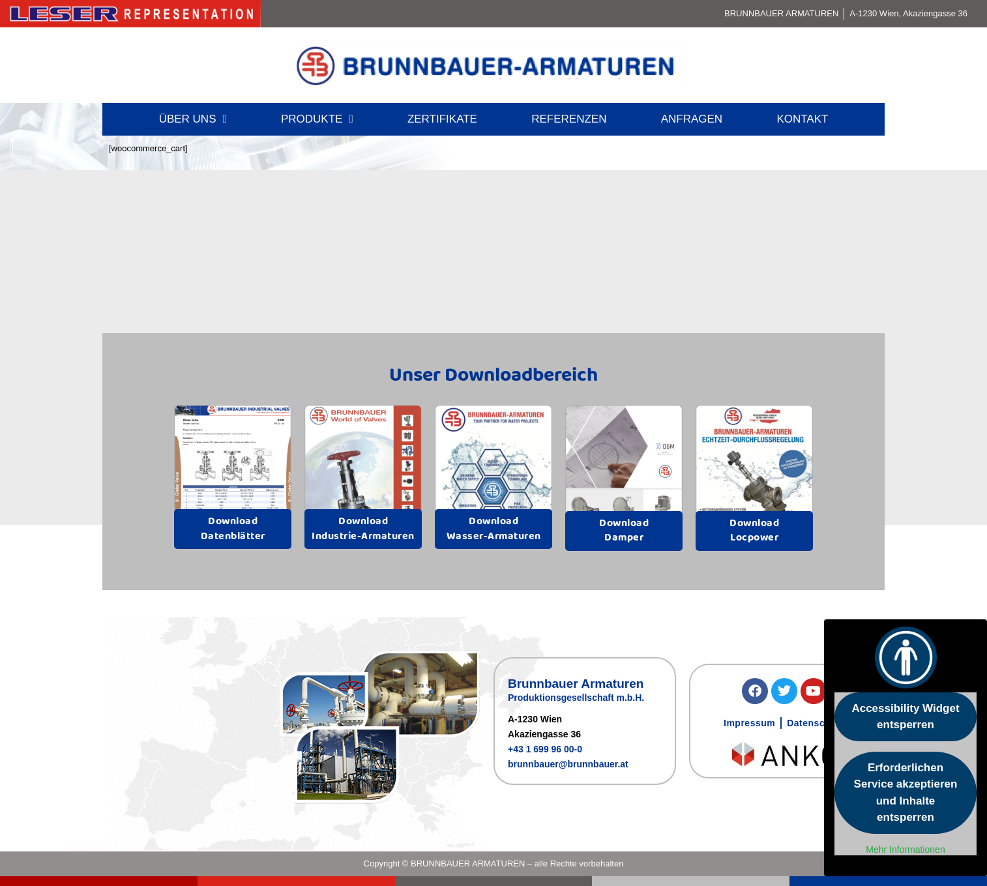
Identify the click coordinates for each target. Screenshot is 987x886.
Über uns (193, 119)
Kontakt (802, 119)
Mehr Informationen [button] (905, 849)
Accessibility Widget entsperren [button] (905, 716)
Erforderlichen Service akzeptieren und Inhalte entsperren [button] (906, 792)
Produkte (317, 119)
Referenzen (568, 119)
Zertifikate (442, 119)
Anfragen (691, 119)
